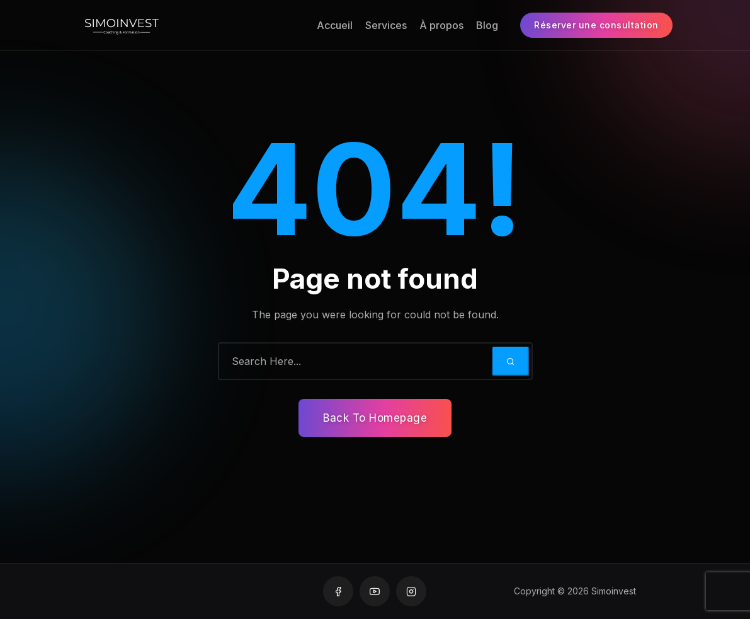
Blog (487, 25)
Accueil (335, 25)
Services (386, 25)
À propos (441, 25)
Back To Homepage (375, 418)
